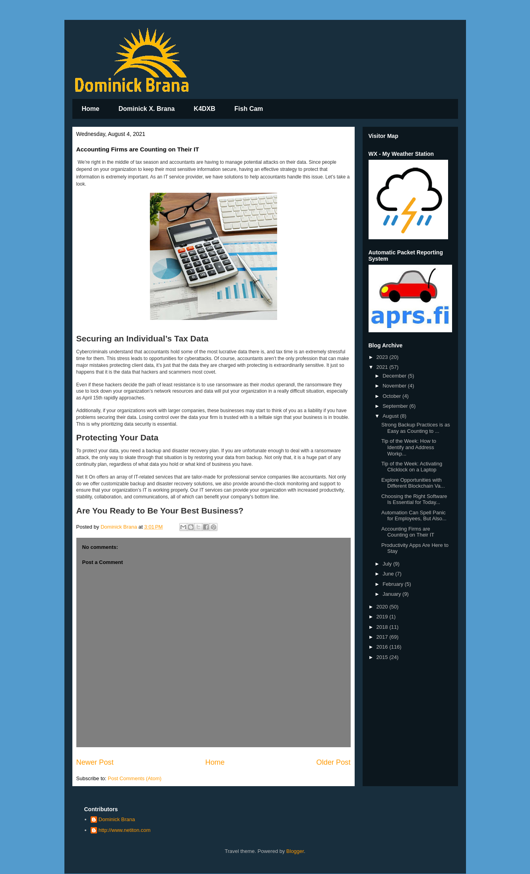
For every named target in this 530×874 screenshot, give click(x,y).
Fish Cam (249, 108)
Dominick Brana (117, 819)
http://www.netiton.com (125, 830)
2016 (383, 647)
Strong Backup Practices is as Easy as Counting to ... (415, 428)
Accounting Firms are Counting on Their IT (407, 532)
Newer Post (95, 762)
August (391, 416)
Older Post (333, 762)
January (392, 594)
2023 (383, 357)
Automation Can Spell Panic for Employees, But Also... (414, 516)
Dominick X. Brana (146, 108)
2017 (383, 637)
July (387, 564)
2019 (383, 617)
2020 (383, 607)
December (395, 376)
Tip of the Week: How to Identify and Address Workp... (408, 447)
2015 (383, 657)
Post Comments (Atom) (134, 778)
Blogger (295, 851)
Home (90, 108)
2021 (383, 367)
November (395, 386)
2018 (383, 627)
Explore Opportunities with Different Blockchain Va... (413, 483)
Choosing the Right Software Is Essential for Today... (414, 499)
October (392, 396)
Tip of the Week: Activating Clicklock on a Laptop (411, 467)
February (393, 584)
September (395, 406)
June (388, 574)
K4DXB (204, 108)
